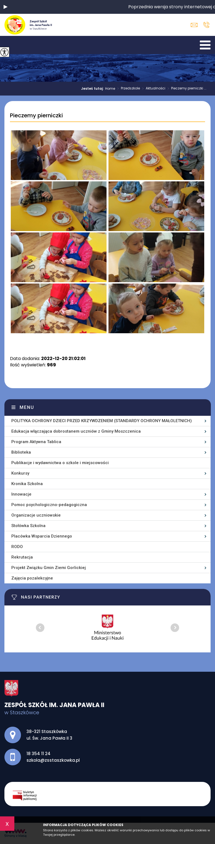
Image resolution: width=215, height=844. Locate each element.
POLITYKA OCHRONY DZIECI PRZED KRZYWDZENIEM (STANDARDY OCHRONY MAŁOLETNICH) (101, 420)
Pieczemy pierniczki (36, 115)
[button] (5, 7)
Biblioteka (21, 452)
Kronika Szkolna (27, 483)
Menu (27, 407)
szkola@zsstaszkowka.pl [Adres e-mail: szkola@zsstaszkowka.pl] (53, 760)
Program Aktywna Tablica (36, 441)
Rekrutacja (22, 557)
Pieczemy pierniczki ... (185, 89)
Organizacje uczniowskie (36, 515)
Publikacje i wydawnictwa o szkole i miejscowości (60, 462)
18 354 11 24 (206, 25)
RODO (17, 546)
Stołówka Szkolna (28, 525)
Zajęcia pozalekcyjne (32, 578)
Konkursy (20, 473)
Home (110, 88)
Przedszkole (127, 89)
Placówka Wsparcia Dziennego (41, 536)
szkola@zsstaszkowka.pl (194, 25)
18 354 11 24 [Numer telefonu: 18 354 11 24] (38, 753)
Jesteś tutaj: (93, 88)
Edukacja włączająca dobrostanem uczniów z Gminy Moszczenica (76, 431)
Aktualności (152, 89)
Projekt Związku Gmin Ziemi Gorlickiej (48, 567)
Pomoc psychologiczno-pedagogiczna (49, 504)
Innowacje (21, 494)
